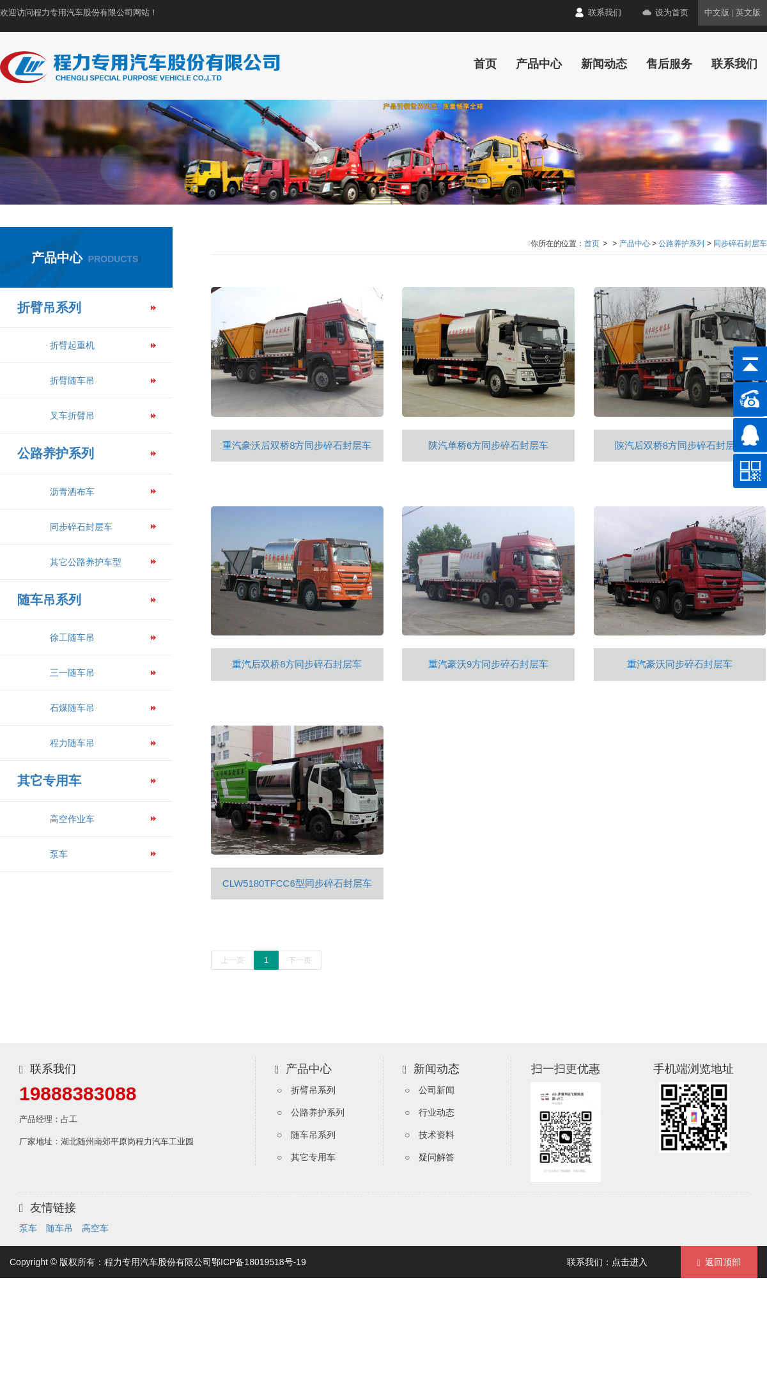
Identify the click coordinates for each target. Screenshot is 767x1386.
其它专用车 (49, 781)
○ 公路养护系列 (311, 1112)
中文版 (716, 12)
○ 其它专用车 (306, 1157)
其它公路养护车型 (85, 562)
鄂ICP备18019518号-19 (259, 1262)
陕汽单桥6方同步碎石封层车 (488, 445)
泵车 (59, 854)
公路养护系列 (55, 453)
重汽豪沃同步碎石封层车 (679, 663)
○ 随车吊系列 (306, 1135)
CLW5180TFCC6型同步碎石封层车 (297, 883)
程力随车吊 (72, 743)
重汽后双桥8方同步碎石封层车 (297, 663)
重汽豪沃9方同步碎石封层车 (488, 663)
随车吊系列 (49, 600)
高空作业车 (72, 819)
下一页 (299, 960)
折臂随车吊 (72, 380)
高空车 (95, 1228)
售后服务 (669, 64)
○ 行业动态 (429, 1112)
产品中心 (539, 64)
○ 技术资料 (429, 1135)
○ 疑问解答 (429, 1157)
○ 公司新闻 (429, 1090)
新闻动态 (604, 64)
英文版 (748, 12)
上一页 (232, 960)
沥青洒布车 (72, 492)
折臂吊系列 (49, 307)
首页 (485, 64)
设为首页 (671, 12)
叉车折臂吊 (72, 415)
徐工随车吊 (72, 637)
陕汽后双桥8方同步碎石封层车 (680, 445)
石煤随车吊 (72, 708)
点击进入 (629, 1262)
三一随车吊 (72, 672)
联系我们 (604, 12)
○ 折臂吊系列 (306, 1090)
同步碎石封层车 (81, 527)
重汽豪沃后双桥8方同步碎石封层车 (296, 445)
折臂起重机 (72, 345)
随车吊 (59, 1228)
